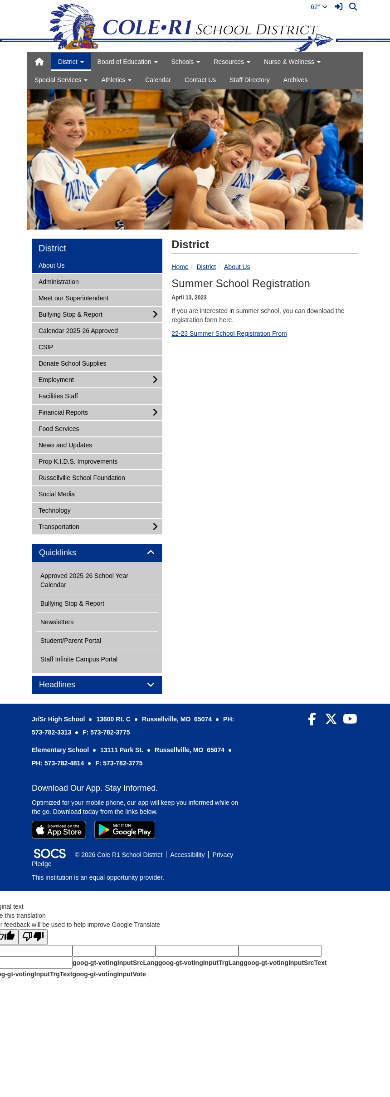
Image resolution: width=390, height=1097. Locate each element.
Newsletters (56, 622)
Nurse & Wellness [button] (292, 61)
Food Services (58, 428)
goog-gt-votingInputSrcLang (115, 962)
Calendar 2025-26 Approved (78, 330)
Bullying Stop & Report (70, 313)
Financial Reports (63, 411)
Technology (54, 509)
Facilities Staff (58, 395)
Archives (295, 79)
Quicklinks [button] (68, 552)
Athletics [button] (116, 79)
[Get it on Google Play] (124, 830)
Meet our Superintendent (73, 297)
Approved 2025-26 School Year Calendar (84, 580)
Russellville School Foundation (81, 477)
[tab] (97, 553)
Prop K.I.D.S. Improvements (77, 460)
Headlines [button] (67, 685)
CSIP (50, 346)
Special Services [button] (61, 79)
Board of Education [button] (128, 61)
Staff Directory (249, 79)
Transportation (58, 526)
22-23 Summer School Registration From (229, 333)
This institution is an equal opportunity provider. (98, 877)
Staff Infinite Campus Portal (78, 659)
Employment (56, 379)
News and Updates (65, 444)
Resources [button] (232, 61)
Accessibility (187, 854)
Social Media (56, 493)
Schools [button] (185, 61)
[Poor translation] (33, 937)
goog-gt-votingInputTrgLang (201, 962)
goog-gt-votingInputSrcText (285, 962)
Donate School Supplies (72, 362)
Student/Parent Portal (70, 640)
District (206, 266)
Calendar (158, 79)
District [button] (71, 61)
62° (319, 6)
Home (179, 266)
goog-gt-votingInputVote (109, 974)
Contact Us (200, 79)
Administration (58, 281)
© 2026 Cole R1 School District (118, 854)
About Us (237, 266)
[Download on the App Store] (59, 830)
